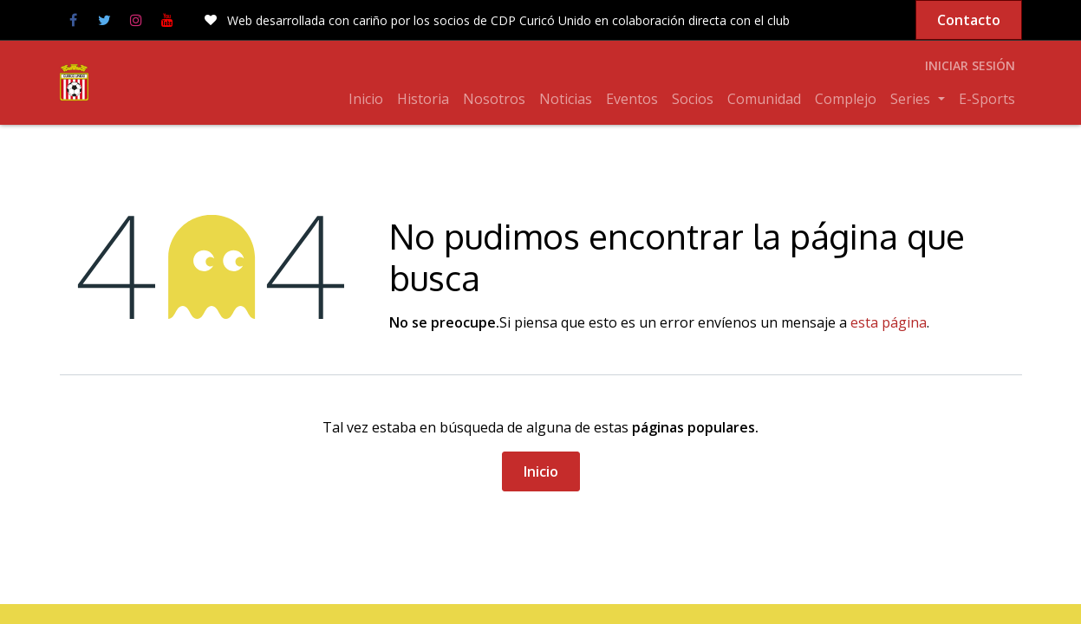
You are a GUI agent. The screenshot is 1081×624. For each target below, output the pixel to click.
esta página (888, 322)
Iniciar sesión (970, 65)
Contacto (968, 19)
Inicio (541, 471)
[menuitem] (366, 98)
